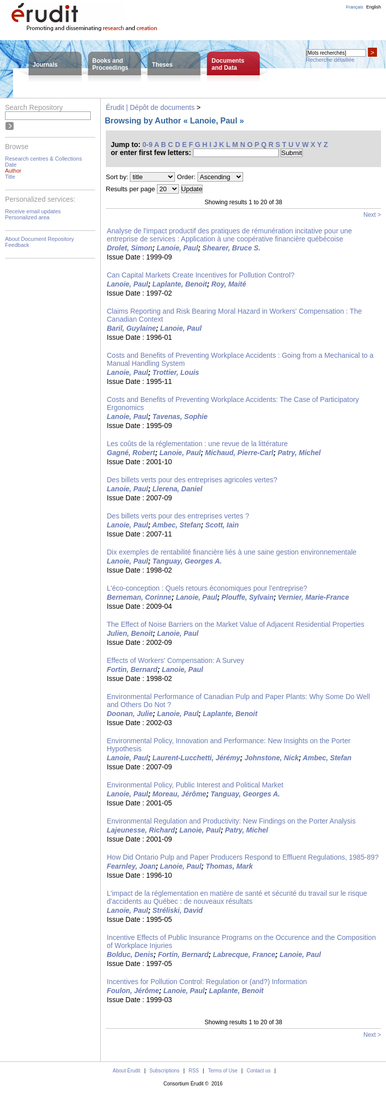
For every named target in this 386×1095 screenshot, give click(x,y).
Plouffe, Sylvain (248, 597)
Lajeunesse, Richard (141, 830)
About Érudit (126, 1070)
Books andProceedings (110, 64)
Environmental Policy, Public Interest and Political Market (195, 785)
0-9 (147, 145)
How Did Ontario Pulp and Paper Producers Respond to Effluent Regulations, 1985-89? (242, 857)
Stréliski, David (177, 910)
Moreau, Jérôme (179, 794)
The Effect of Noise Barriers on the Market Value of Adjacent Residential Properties (235, 624)
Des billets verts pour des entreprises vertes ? (178, 516)
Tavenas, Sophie (180, 417)
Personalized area (27, 217)
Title (10, 177)
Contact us (259, 1070)
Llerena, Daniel (177, 489)
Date (11, 165)
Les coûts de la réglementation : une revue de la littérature (197, 444)
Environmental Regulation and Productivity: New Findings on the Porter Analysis (231, 821)
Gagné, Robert (131, 453)
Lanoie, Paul (177, 248)
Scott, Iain (222, 525)
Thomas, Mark (229, 866)
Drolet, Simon (129, 248)
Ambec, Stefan (176, 525)
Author (13, 171)
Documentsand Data (228, 64)
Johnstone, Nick (272, 758)
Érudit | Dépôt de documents (150, 107)
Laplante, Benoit (179, 284)
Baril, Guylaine (131, 328)
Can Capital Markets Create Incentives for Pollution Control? (200, 275)
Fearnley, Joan (131, 866)
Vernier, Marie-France (313, 597)
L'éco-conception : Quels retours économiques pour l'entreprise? (207, 588)
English (373, 7)
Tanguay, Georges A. (187, 561)
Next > (372, 214)
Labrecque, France (244, 954)
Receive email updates (33, 211)
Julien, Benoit (130, 633)
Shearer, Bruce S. (232, 248)
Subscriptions (164, 1070)
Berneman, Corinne (139, 597)
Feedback (17, 245)
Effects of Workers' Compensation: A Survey (175, 660)
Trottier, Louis (175, 372)
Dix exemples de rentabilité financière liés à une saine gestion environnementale (231, 552)
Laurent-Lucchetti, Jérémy (196, 758)
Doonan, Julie (130, 714)
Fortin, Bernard (132, 669)
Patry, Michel (299, 453)
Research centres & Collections (43, 159)
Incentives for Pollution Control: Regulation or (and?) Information (207, 982)
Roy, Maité (229, 284)
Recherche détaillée (330, 60)
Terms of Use (223, 1070)
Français (354, 7)
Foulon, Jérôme (133, 991)
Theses (162, 64)
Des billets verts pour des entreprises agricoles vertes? (192, 480)
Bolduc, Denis (130, 954)
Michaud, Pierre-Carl (239, 453)
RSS (193, 1070)
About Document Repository (39, 239)
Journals (45, 64)
